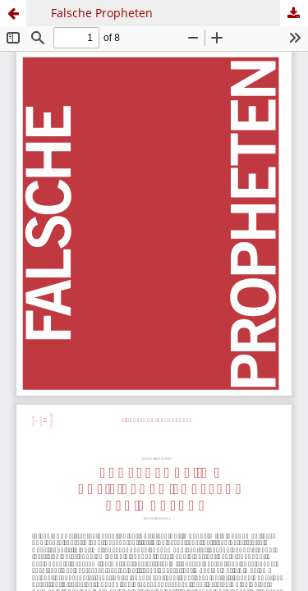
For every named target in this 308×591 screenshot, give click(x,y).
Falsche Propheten (102, 13)
